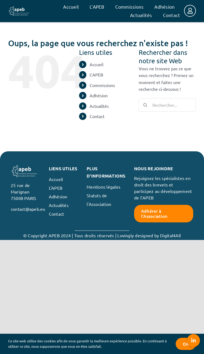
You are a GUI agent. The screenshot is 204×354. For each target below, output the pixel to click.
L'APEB (55, 188)
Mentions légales (103, 186)
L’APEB (96, 74)
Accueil (96, 64)
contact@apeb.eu (28, 209)
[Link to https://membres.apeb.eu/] (190, 11)
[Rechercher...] (167, 105)
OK (186, 344)
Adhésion (99, 95)
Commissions (102, 85)
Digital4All (170, 235)
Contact (97, 116)
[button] (193, 340)
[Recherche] (145, 105)
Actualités (99, 106)
